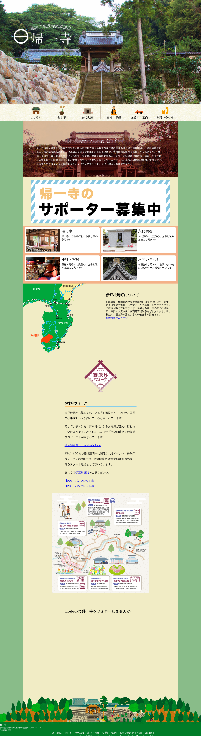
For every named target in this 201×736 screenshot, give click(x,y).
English (148, 732)
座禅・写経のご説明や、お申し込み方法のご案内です (62, 268)
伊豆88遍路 (82, 472)
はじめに (36, 112)
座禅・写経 (113, 112)
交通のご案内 (139, 112)
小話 (139, 732)
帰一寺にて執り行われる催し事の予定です (62, 240)
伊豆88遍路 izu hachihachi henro (83, 445)
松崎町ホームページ (117, 317)
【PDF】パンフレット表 (79, 480)
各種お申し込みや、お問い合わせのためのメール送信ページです (138, 268)
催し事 (62, 112)
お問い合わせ (165, 112)
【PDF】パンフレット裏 (79, 486)
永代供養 (87, 112)
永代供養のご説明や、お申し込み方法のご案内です (138, 240)
